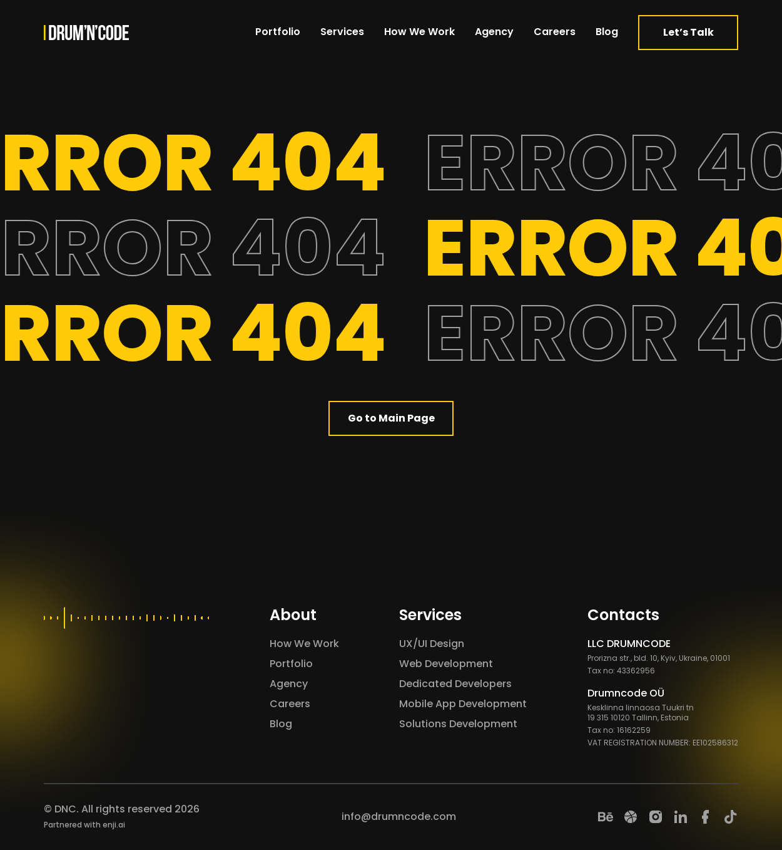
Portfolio (277, 31)
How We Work (419, 31)
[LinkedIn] (680, 816)
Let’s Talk (688, 32)
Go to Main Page (391, 418)
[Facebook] (705, 816)
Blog (607, 31)
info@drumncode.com (399, 816)
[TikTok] (730, 816)
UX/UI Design (431, 643)
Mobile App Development (463, 704)
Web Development (446, 663)
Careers (555, 31)
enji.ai (114, 824)
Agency (494, 31)
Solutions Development (458, 724)
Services (342, 31)
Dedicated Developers (455, 683)
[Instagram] (655, 816)
